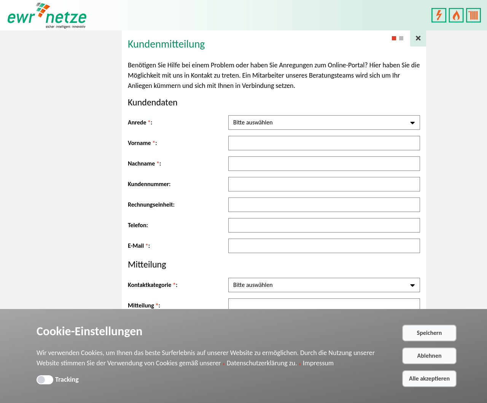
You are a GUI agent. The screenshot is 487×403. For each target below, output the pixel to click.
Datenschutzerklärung (257, 363)
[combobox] (324, 122)
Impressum (318, 363)
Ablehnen (429, 355)
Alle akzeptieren (429, 378)
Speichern (429, 332)
